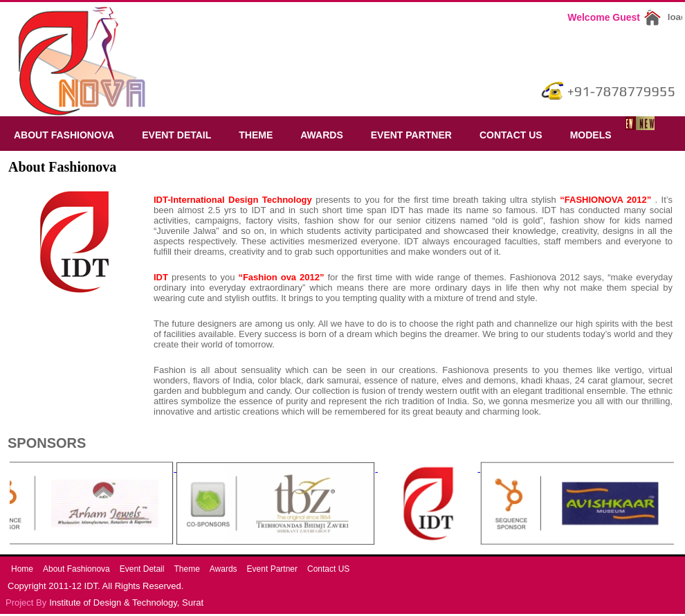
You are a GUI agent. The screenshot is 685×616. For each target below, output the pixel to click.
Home (22, 569)
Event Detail (176, 135)
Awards (321, 135)
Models (591, 135)
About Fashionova (64, 135)
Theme (256, 135)
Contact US (511, 135)
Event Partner (411, 135)
